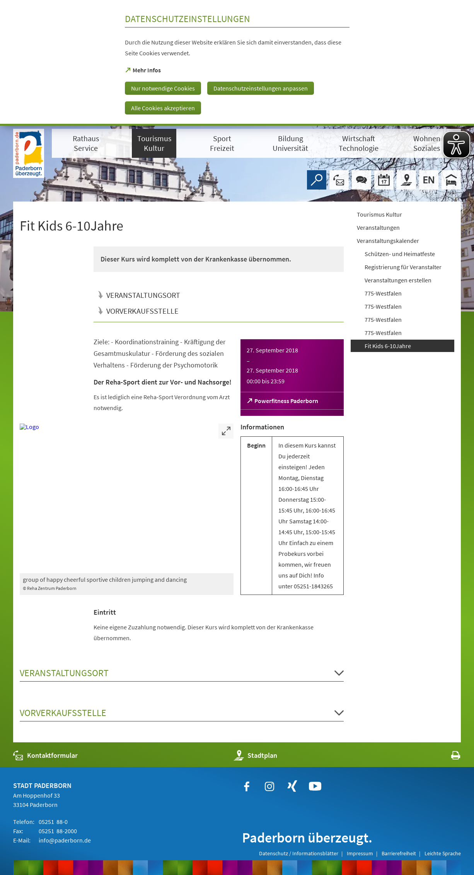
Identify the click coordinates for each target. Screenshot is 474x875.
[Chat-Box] (361, 180)
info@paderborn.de (64, 840)
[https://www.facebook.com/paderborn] (246, 786)
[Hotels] (451, 180)
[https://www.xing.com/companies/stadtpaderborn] (292, 786)
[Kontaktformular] (339, 180)
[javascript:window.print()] (448, 757)
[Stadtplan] (406, 180)
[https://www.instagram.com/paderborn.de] (269, 786)
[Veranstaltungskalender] (384, 180)
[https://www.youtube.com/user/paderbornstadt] (315, 786)
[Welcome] (428, 180)
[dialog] (237, 63)
